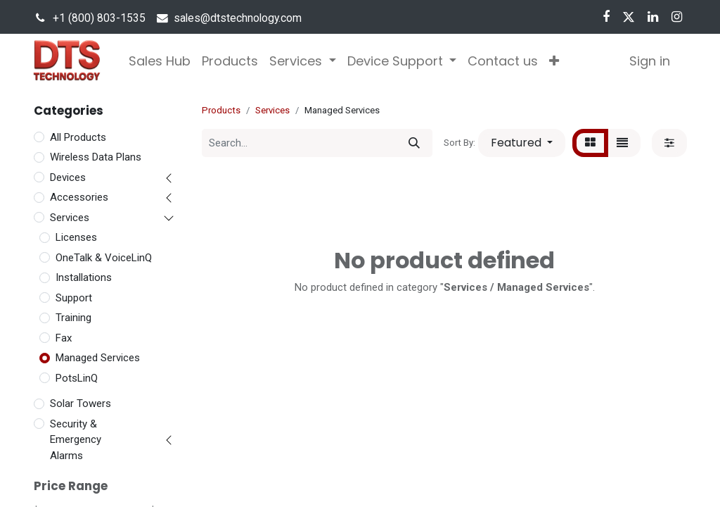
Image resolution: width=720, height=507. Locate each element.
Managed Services (98, 357)
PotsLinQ (77, 378)
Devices (68, 177)
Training (73, 317)
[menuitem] (159, 61)
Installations (84, 277)
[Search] (414, 143)
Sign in (649, 61)
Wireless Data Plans (95, 157)
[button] (554, 61)
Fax (64, 338)
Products (221, 110)
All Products (78, 137)
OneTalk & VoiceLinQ (104, 257)
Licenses (76, 237)
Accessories (79, 197)
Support (74, 298)
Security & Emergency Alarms (75, 440)
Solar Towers (80, 403)
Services (69, 217)
